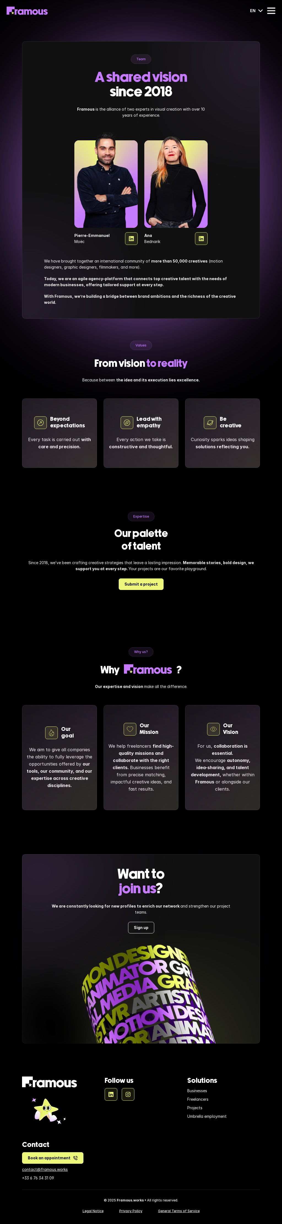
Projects (194, 1107)
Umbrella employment (207, 1116)
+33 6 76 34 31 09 (38, 1178)
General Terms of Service (179, 1211)
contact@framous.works (45, 1169)
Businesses (197, 1090)
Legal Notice (93, 1211)
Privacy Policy (130, 1211)
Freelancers (197, 1099)
